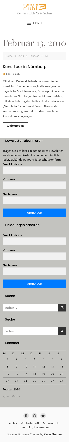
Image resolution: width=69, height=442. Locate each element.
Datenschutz (51, 423)
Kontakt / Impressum (35, 427)
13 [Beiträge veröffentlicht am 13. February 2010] (52, 366)
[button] (34, 23)
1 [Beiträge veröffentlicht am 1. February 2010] (7, 359)
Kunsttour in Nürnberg (25, 66)
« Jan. (6, 396)
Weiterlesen (15, 126)
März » (16, 396)
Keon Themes (53, 434)
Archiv (13, 423)
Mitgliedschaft (30, 423)
